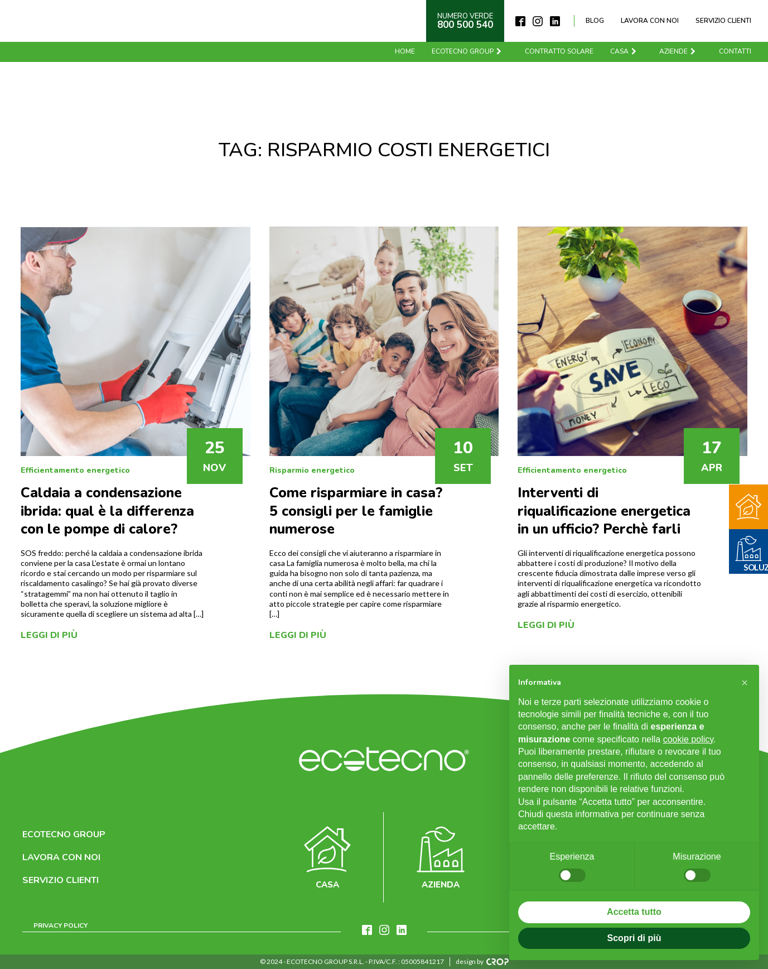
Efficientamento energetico (75, 470)
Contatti (735, 51)
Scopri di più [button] (634, 938)
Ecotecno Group (467, 51)
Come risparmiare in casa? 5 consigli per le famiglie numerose (355, 511)
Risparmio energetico (312, 470)
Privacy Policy (60, 925)
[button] (744, 683)
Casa (623, 51)
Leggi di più (49, 635)
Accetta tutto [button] (634, 912)
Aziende (678, 51)
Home (405, 51)
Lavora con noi (650, 20)
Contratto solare (559, 51)
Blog (595, 20)
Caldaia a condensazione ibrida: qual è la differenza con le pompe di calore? (107, 511)
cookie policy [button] (688, 739)
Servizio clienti (723, 20)
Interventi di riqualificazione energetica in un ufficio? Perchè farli (604, 511)
